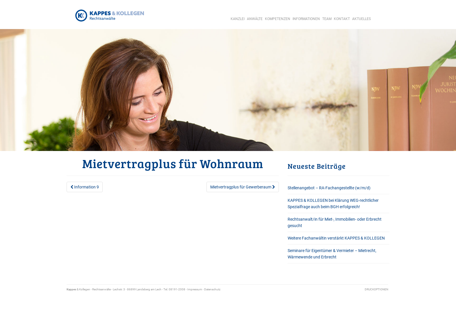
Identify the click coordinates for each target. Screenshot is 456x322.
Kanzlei (238, 19)
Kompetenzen (277, 19)
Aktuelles (361, 19)
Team (327, 19)
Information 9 (84, 187)
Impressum (194, 289)
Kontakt (342, 19)
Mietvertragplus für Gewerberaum (242, 187)
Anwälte (255, 19)
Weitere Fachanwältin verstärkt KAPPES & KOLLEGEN (336, 238)
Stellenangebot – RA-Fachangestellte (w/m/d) (329, 188)
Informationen (306, 19)
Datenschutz (212, 289)
